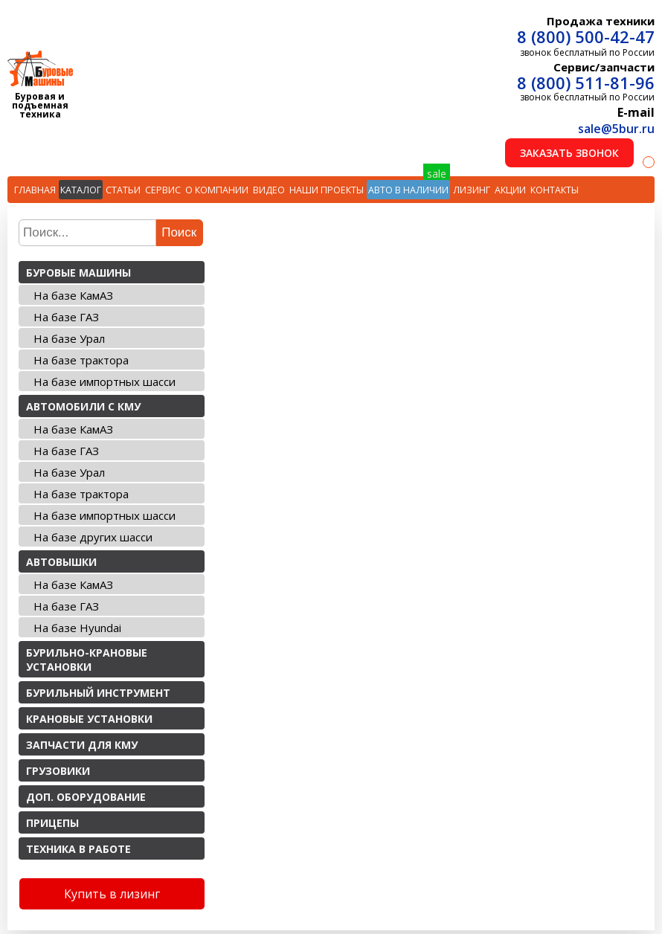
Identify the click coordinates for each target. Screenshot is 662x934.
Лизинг (471, 190)
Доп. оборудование (86, 797)
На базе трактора (81, 359)
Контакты (554, 190)
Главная (35, 190)
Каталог (80, 190)
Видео (269, 190)
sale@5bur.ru (616, 129)
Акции (510, 190)
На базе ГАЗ (66, 316)
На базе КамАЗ (73, 295)
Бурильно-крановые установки (86, 659)
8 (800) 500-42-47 (586, 36)
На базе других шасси (92, 536)
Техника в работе (78, 849)
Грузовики (58, 771)
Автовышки (61, 562)
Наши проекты (326, 190)
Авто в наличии (408, 190)
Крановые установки (89, 719)
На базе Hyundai (77, 627)
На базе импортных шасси (104, 381)
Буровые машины (78, 272)
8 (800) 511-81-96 (586, 82)
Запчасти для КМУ (82, 745)
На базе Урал (69, 338)
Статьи (123, 190)
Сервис (163, 190)
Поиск (178, 232)
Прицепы (52, 823)
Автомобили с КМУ (83, 406)
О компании (216, 190)
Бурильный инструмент (98, 693)
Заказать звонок (569, 153)
